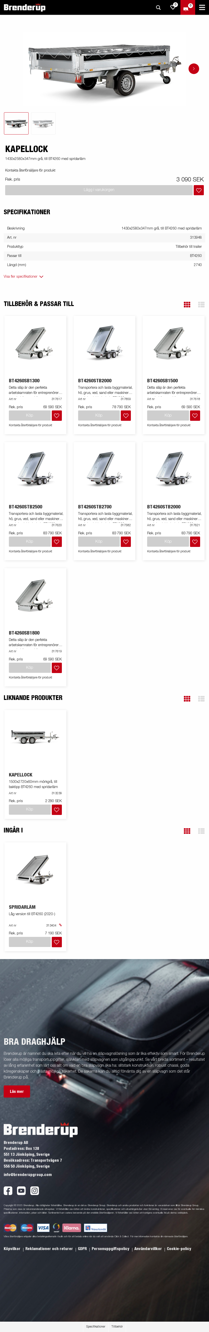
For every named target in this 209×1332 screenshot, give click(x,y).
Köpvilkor (12, 1249)
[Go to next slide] (194, 68)
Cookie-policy (179, 1249)
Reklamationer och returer (49, 1249)
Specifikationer (95, 1326)
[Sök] (158, 7)
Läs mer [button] (17, 1092)
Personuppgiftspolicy (111, 1249)
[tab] (16, 123)
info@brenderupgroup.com (28, 1175)
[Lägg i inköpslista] (199, 190)
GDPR (83, 1249)
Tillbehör (117, 1326)
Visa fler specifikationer (20, 276)
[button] (187, 304)
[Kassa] (187, 7)
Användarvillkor (148, 1249)
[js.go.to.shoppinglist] (173, 7)
